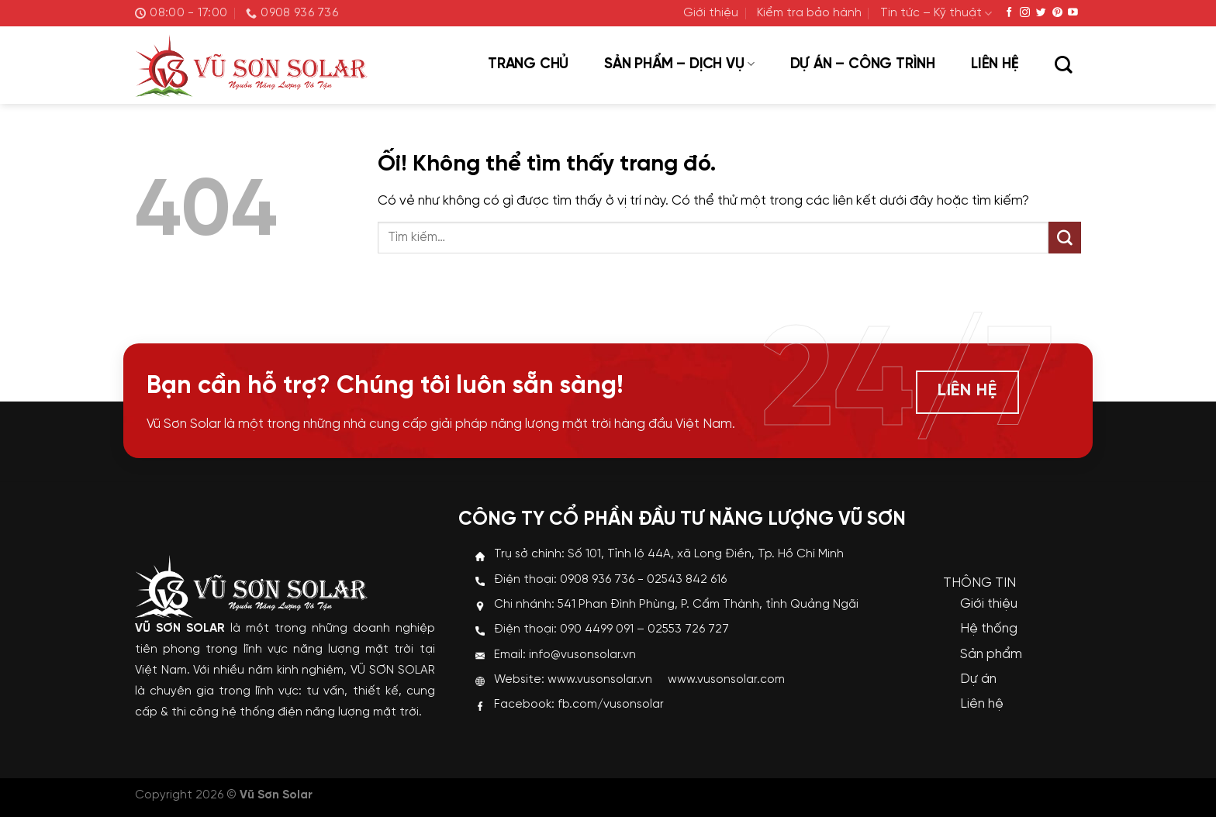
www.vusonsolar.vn (600, 680)
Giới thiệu (710, 13)
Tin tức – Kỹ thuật (936, 13)
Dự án (978, 679)
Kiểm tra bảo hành (809, 13)
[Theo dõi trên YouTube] (1073, 13)
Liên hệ (995, 64)
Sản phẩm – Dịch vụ (679, 64)
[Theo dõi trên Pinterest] (1057, 13)
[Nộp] (1064, 238)
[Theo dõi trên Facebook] (1009, 13)
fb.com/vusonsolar (611, 704)
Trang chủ (528, 64)
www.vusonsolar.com (726, 680)
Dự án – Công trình (862, 64)
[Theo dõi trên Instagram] (1025, 13)
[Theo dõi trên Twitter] (1041, 13)
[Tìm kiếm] (1063, 65)
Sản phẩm (991, 654)
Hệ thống (988, 629)
